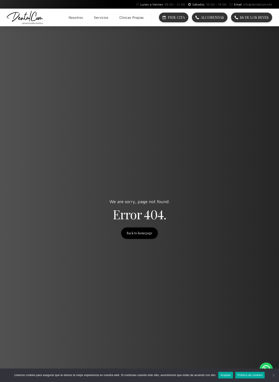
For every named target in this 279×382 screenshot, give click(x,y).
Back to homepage (139, 233)
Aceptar (225, 375)
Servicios (101, 17)
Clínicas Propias (131, 17)
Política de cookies (249, 375)
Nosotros (76, 17)
